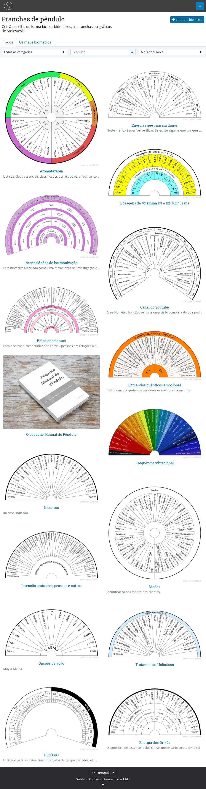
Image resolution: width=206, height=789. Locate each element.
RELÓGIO (51, 754)
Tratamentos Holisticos (155, 664)
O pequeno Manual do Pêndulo (51, 434)
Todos (8, 42)
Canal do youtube (154, 307)
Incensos (51, 507)
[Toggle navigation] (200, 6)
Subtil (80, 779)
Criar (187, 20)
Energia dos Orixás (154, 742)
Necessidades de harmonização (51, 262)
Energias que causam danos (155, 125)
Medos (154, 586)
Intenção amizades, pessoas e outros (51, 585)
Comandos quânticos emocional (154, 384)
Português (102, 773)
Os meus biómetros (35, 42)
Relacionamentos (51, 340)
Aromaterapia (51, 171)
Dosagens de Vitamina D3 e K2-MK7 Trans (154, 203)
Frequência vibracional (155, 462)
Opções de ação (51, 663)
